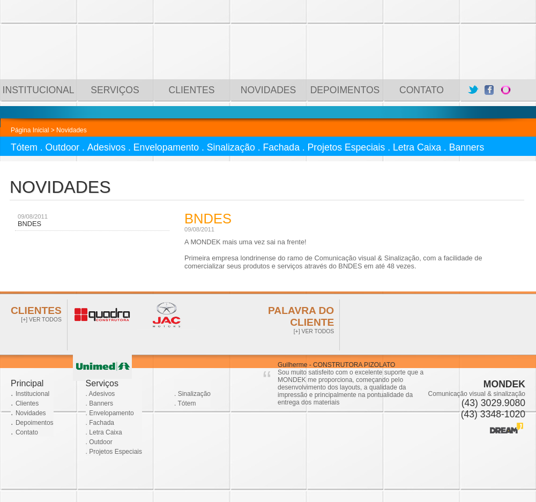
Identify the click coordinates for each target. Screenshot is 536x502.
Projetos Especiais (346, 147)
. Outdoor (99, 442)
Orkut (505, 90)
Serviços (102, 383)
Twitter (473, 90)
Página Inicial (30, 130)
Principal (27, 383)
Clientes (27, 403)
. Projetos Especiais (114, 451)
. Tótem (185, 403)
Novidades (31, 413)
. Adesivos (100, 394)
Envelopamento (166, 147)
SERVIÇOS (115, 90)
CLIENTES (191, 90)
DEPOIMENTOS (345, 90)
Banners (467, 147)
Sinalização (231, 147)
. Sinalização (192, 394)
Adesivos (106, 147)
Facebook (489, 90)
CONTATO (421, 90)
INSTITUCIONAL (39, 90)
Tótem (24, 147)
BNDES (29, 224)
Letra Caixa (417, 147)
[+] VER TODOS (41, 320)
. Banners (99, 403)
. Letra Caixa (104, 432)
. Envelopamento (110, 413)
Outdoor (63, 147)
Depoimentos (35, 422)
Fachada (281, 147)
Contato (27, 432)
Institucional (32, 394)
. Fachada (100, 422)
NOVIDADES (268, 90)
